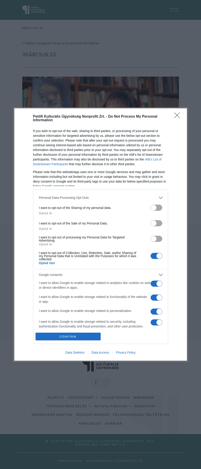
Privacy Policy (126, 352)
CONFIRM (68, 336)
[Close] (178, 116)
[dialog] (100, 234)
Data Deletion (75, 352)
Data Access (100, 352)
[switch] (156, 208)
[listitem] (100, 197)
